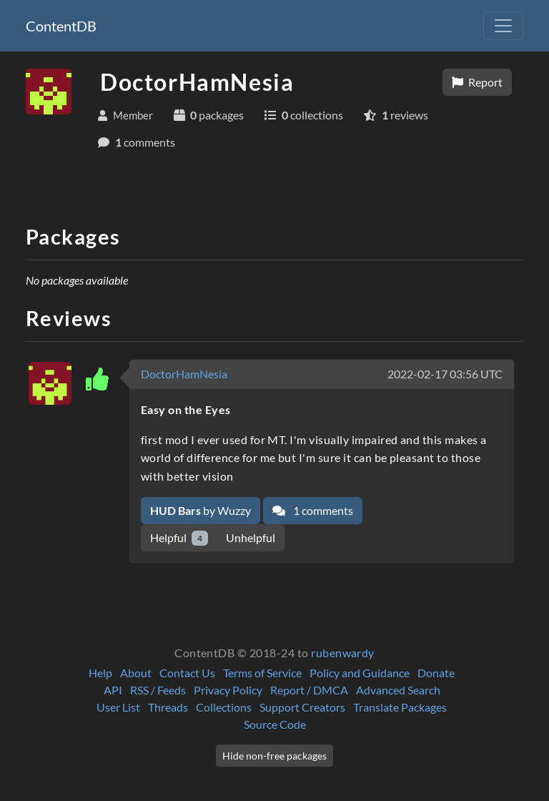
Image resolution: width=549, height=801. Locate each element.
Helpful (179, 538)
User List (118, 707)
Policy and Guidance (360, 672)
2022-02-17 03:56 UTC (445, 373)
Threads (168, 707)
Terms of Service (262, 672)
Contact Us (187, 672)
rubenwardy (343, 652)
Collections (224, 707)
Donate (436, 672)
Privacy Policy (228, 690)
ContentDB (61, 25)
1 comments (312, 510)
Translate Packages (400, 707)
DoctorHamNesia (184, 373)
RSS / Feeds (158, 690)
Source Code (275, 724)
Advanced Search (398, 690)
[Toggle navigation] (503, 25)
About (136, 672)
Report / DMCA (309, 690)
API (113, 690)
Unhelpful (250, 537)
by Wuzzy (200, 510)
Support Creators (302, 707)
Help (100, 672)
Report (477, 82)
